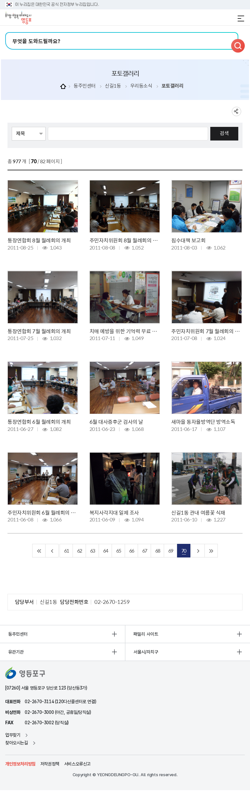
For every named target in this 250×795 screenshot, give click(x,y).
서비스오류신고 (77, 763)
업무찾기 (12, 735)
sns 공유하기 (236, 111)
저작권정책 (49, 763)
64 (105, 550)
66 (131, 550)
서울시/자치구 (145, 651)
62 (79, 550)
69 (170, 550)
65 (118, 550)
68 (157, 550)
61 (66, 550)
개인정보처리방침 (20, 763)
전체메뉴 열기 (241, 18)
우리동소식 (141, 85)
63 (92, 550)
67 (144, 550)
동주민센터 (85, 85)
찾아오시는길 (16, 742)
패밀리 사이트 (145, 634)
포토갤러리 (172, 85)
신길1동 (113, 85)
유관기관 (16, 651)
